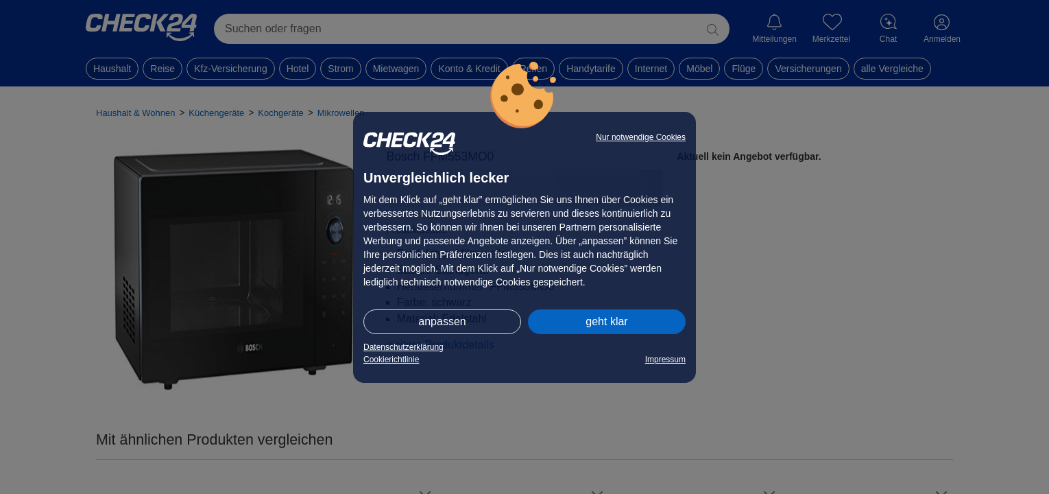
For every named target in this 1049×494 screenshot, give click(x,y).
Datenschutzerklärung (403, 347)
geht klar (606, 321)
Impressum (665, 359)
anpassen (442, 321)
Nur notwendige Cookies (641, 137)
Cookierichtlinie (391, 359)
